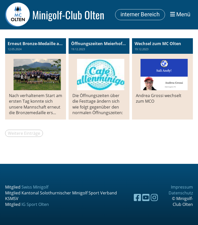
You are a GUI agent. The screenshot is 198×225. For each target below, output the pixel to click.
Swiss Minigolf (34, 187)
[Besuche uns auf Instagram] (154, 197)
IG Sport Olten (35, 204)
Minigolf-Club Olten (68, 15)
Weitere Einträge (24, 133)
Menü (180, 14)
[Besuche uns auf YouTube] (145, 197)
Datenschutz (181, 193)
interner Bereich (140, 14)
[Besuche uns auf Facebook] (137, 197)
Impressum (182, 187)
